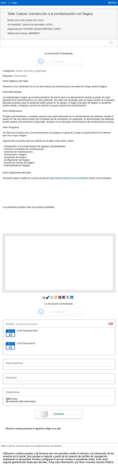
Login (14, 2)
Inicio (3, 2)
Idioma (112, 2)
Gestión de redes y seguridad (30, 70)
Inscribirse (59, 61)
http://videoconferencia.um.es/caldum (69, 178)
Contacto (59, 413)
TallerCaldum (20, 76)
